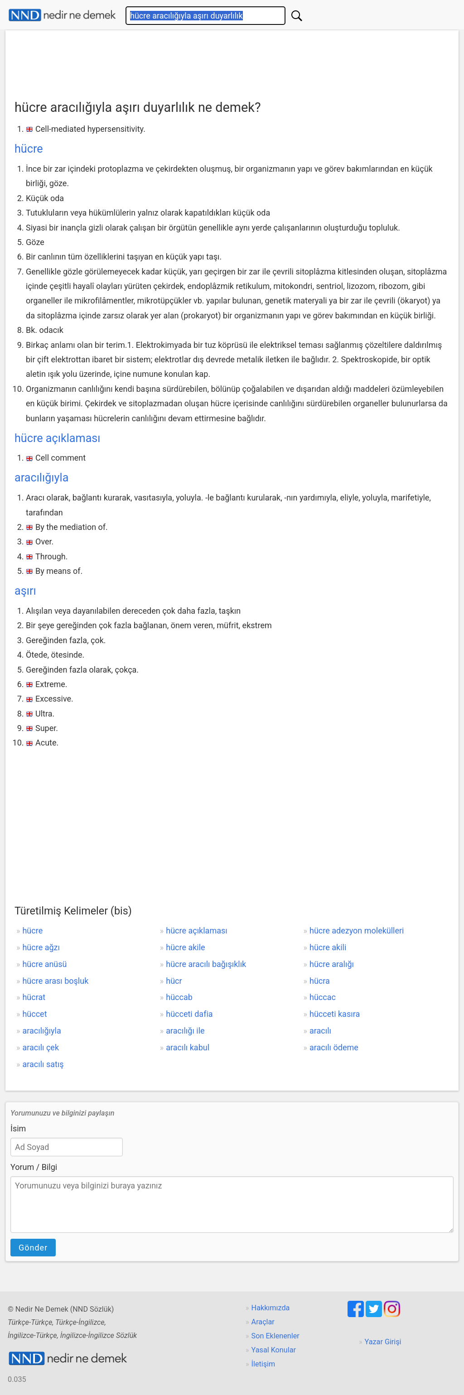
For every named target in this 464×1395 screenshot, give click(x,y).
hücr (174, 981)
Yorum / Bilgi (33, 1167)
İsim (18, 1128)
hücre (28, 148)
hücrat (33, 997)
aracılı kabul (187, 1047)
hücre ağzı (41, 947)
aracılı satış (42, 1064)
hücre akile (185, 947)
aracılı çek (40, 1047)
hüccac (322, 997)
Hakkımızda (270, 1308)
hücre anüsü (44, 964)
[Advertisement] (232, 62)
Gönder (33, 1247)
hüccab (179, 997)
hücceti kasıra (334, 1014)
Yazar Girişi (383, 1341)
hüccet (34, 1014)
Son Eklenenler (275, 1336)
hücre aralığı (331, 964)
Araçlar (263, 1322)
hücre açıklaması (57, 438)
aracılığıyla (41, 477)
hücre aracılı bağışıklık (206, 964)
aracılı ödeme (333, 1047)
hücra (319, 981)
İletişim (263, 1364)
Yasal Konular (273, 1350)
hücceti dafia (189, 1014)
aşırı (25, 590)
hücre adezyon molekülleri (356, 930)
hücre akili (327, 947)
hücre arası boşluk (55, 981)
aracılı (320, 1030)
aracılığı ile (185, 1030)
